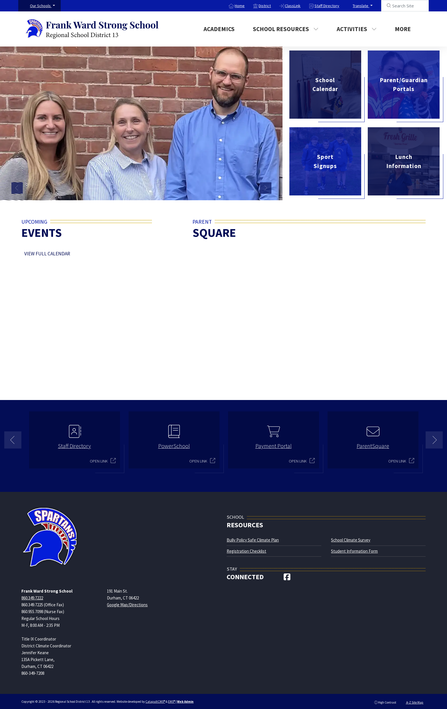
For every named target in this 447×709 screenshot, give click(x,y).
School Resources (285, 29)
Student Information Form (354, 549)
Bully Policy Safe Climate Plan (253, 538)
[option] (141, 122)
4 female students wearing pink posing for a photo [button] (228, 189)
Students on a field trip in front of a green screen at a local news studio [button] (234, 189)
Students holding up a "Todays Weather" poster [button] (223, 189)
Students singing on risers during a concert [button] (240, 189)
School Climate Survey (350, 538)
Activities (357, 29)
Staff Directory (326, 5)
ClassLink (292, 5)
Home (240, 5)
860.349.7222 (32, 595)
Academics (219, 29)
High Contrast (387, 700)
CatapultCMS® (155, 700)
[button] (42, 5)
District (265, 5)
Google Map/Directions (127, 602)
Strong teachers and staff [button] (251, 189)
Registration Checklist (246, 549)
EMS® (171, 700)
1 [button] (219, 481)
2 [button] (228, 481)
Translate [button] (361, 5)
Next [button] (265, 188)
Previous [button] (17, 188)
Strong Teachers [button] (246, 189)
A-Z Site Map (412, 700)
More (405, 29)
